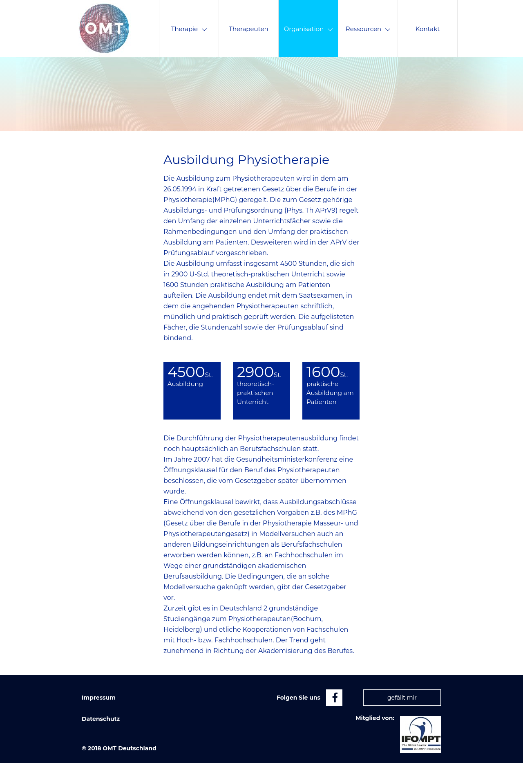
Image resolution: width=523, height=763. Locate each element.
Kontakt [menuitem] (428, 29)
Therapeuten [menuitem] (248, 29)
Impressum (99, 697)
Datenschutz (101, 719)
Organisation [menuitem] (308, 29)
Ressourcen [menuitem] (368, 29)
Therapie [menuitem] (189, 29)
